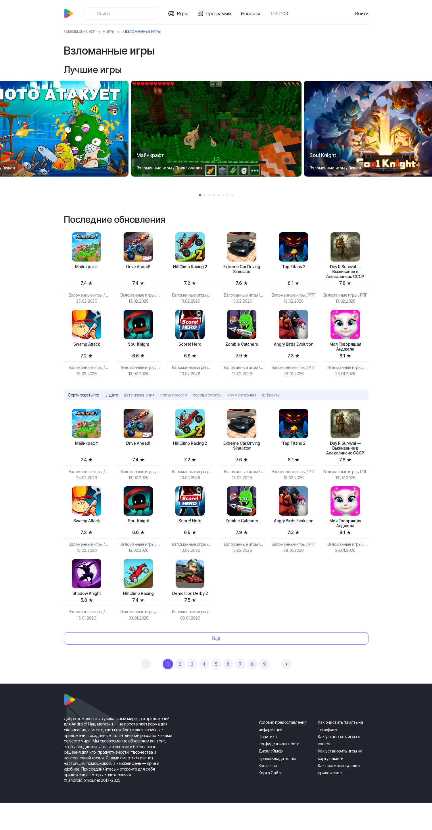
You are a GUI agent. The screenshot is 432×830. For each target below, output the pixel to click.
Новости (252, 13)
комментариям (241, 407)
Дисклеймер (271, 777)
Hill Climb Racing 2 (190, 267)
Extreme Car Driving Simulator (242, 270)
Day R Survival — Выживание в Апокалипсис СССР (345, 276)
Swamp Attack (86, 355)
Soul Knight (138, 355)
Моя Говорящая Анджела (345, 358)
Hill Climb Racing (138, 619)
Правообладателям (277, 785)
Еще (216, 665)
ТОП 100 (281, 13)
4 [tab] (214, 195)
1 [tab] (200, 195)
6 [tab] (223, 195)
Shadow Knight (86, 619)
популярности (173, 407)
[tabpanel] (216, 129)
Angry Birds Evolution (293, 358)
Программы (221, 13)
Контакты (268, 792)
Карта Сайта (271, 799)
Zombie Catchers (242, 355)
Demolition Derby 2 (190, 619)
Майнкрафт (86, 267)
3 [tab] (209, 195)
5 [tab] (218, 195)
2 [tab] (204, 195)
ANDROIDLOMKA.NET (82, 31)
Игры (184, 13)
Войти (361, 13)
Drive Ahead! (138, 267)
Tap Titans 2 (293, 267)
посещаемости (207, 407)
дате (113, 407)
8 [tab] (232, 195)
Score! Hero (190, 355)
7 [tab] (227, 195)
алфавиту (271, 407)
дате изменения (139, 407)
